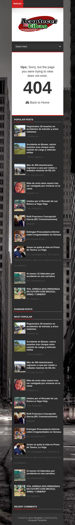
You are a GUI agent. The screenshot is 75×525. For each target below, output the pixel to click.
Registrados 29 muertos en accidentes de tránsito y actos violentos (43, 129)
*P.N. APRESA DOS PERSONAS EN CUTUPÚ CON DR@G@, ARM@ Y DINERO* (43, 292)
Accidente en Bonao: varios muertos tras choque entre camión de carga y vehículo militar (41, 148)
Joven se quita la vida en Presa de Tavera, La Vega (43, 248)
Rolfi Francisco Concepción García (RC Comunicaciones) (42, 218)
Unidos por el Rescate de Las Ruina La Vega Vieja (42, 202)
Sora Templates (35, 518)
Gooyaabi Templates (37, 520)
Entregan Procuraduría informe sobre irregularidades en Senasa (44, 233)
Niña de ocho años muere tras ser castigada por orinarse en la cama (43, 186)
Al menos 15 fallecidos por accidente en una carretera (41, 275)
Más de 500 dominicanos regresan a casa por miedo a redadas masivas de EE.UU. (42, 168)
